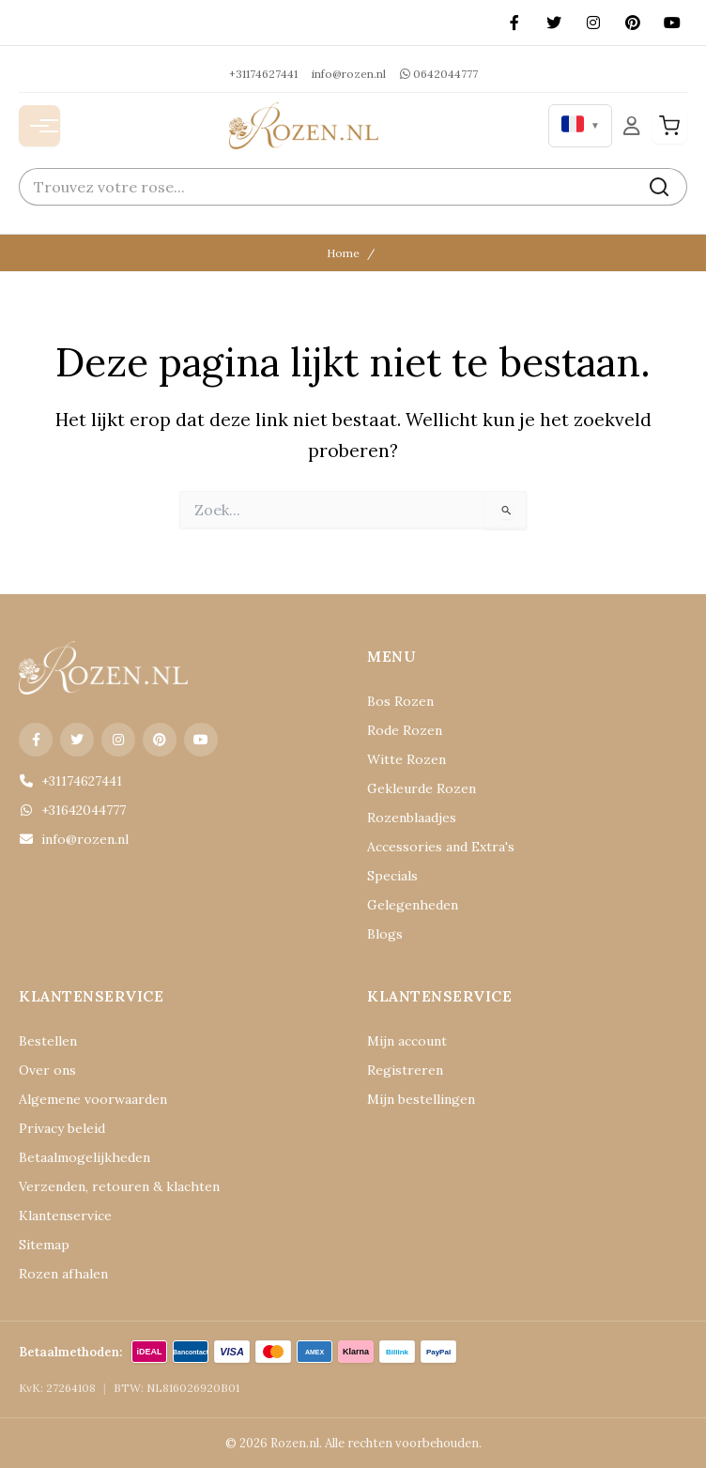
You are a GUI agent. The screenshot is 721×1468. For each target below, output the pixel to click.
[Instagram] (593, 23)
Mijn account (407, 1040)
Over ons (47, 1070)
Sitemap (44, 1244)
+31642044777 (72, 810)
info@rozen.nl (349, 74)
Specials (392, 875)
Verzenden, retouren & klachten (119, 1186)
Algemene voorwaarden (93, 1099)
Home (343, 253)
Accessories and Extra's (440, 846)
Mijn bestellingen (421, 1099)
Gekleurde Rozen (421, 788)
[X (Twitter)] (554, 23)
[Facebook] (514, 23)
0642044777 (439, 74)
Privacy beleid (62, 1128)
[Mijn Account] (631, 125)
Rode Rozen (404, 730)
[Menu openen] (39, 125)
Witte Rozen (406, 759)
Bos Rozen (400, 701)
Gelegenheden (412, 904)
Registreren (405, 1070)
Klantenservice (65, 1215)
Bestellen (48, 1040)
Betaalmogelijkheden (84, 1157)
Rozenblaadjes (411, 817)
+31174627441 (263, 74)
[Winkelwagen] (669, 126)
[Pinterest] (633, 23)
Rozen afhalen (63, 1273)
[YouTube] (672, 23)
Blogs (385, 933)
